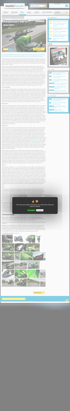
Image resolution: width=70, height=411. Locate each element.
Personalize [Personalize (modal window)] (40, 210)
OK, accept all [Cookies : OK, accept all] (31, 210)
